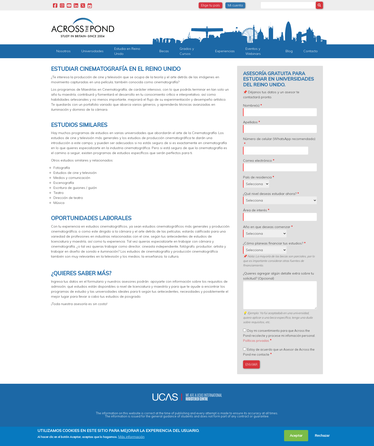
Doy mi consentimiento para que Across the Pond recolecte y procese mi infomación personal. (279, 335)
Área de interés (255, 210)
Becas (164, 51)
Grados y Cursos (187, 51)
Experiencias (225, 51)
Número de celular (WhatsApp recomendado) (279, 139)
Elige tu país (210, 5)
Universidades (92, 51)
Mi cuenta (235, 5)
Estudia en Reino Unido (127, 51)
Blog (289, 51)
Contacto (310, 51)
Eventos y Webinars (253, 51)
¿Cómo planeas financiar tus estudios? (273, 243)
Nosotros (63, 51)
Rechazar (322, 435)
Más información (131, 437)
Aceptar (296, 435)
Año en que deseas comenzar (266, 227)
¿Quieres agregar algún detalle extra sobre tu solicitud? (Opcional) (278, 275)
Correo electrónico (257, 160)
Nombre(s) (251, 105)
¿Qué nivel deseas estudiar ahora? (269, 194)
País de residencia (257, 177)
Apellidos (250, 122)
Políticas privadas (256, 340)
